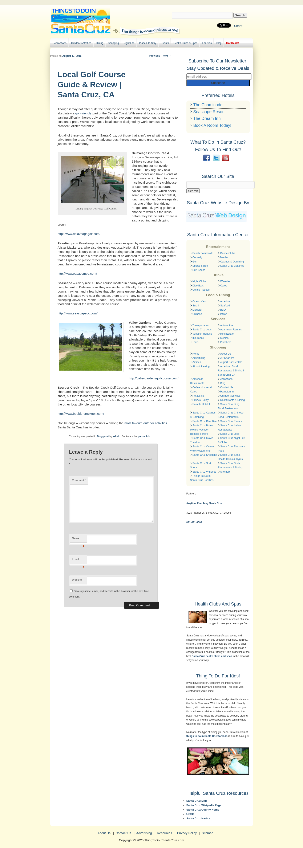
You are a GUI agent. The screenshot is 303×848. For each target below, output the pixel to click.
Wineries (225, 281)
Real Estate (227, 333)
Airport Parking (201, 366)
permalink (144, 436)
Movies (224, 257)
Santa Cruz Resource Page (231, 448)
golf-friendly (83, 113)
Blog (219, 43)
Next (166, 55)
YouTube (225, 158)
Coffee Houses (201, 289)
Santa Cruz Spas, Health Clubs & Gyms (230, 457)
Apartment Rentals (231, 329)
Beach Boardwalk (203, 253)
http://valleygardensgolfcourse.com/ (153, 378)
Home (196, 353)
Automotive (226, 325)
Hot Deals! (232, 43)
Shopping (113, 43)
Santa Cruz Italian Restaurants (229, 427)
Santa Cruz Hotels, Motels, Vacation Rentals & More (202, 429)
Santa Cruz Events (231, 421)
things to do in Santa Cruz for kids (206, 736)
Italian (223, 314)
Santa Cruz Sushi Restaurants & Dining (230, 465)
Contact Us (226, 387)
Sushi (196, 305)
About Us (225, 353)
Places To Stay (147, 43)
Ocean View (199, 301)
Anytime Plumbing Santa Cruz (204, 503)
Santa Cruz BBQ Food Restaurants (228, 406)
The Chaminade (208, 104)
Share (238, 26)
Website (77, 579)
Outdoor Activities (81, 43)
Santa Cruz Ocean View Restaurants (202, 448)
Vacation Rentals (202, 333)
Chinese (197, 314)
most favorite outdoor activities (145, 423)
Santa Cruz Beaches (232, 265)
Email (78, 560)
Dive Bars (198, 285)
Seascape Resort (209, 111)
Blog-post (103, 436)
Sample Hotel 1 (201, 404)
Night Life (129, 43)
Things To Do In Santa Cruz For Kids (202, 478)
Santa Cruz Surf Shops (200, 465)
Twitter (216, 158)
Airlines (197, 362)
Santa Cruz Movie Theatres (201, 440)
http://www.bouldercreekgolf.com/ (81, 413)
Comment (79, 480)
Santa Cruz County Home (202, 809)
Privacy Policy (201, 400)
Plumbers (225, 342)
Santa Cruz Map (196, 800)
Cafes (223, 285)
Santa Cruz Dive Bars (205, 421)
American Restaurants (197, 381)
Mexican (197, 309)
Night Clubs (199, 281)
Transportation (201, 325)
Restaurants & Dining (232, 400)
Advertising (199, 357)
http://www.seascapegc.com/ (78, 313)
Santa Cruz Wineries (204, 471)
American (225, 301)
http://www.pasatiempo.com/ (77, 273)
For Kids (207, 43)
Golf (195, 261)
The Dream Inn (207, 118)
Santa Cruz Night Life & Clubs (231, 440)
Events (165, 43)
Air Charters (227, 357)
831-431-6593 (194, 522)
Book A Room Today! (212, 125)
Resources (164, 833)
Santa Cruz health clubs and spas (212, 656)
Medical (224, 338)
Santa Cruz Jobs (202, 329)
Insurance (198, 338)
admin (116, 436)
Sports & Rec (200, 265)
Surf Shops (199, 270)
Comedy (197, 257)
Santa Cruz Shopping (205, 454)
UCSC (190, 814)
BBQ (223, 309)
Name (78, 539)
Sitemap (225, 471)
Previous (153, 55)
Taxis (195, 342)
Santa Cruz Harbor (198, 818)
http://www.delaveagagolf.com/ (79, 234)
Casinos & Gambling (232, 261)
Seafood (225, 305)
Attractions (60, 43)
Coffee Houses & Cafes (201, 389)
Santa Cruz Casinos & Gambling (203, 414)
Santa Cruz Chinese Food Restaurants (230, 414)
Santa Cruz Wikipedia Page (204, 805)
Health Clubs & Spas (185, 43)
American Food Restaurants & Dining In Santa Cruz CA (231, 370)
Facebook (206, 158)
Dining (99, 43)
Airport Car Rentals (231, 362)
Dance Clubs (227, 253)
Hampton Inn (227, 391)
